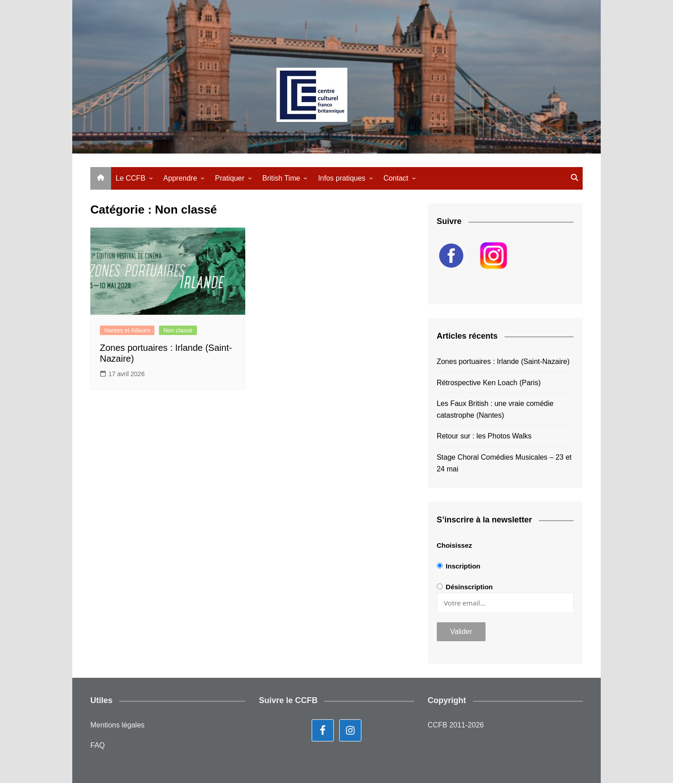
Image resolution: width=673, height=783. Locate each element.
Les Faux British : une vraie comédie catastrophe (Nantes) (495, 409)
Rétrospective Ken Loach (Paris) (489, 383)
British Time (281, 178)
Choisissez (454, 545)
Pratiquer (229, 178)
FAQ (97, 745)
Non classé (178, 330)
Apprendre (180, 178)
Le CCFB (130, 178)
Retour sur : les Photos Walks (484, 436)
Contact (395, 178)
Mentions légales (117, 725)
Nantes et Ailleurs (127, 330)
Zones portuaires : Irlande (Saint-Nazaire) (503, 361)
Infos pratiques (341, 178)
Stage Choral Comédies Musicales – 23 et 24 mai (504, 463)
